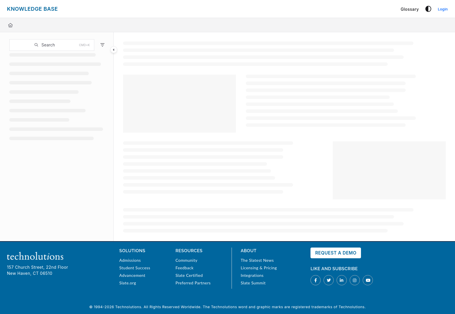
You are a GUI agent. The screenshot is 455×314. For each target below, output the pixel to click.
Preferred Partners (193, 282)
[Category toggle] (113, 49)
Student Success (134, 267)
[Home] (10, 25)
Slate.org (127, 282)
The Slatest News (257, 260)
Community (187, 260)
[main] (284, 136)
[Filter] (102, 44)
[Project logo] (32, 9)
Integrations (252, 275)
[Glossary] (410, 9)
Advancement (132, 275)
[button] (51, 45)
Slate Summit (253, 282)
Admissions (130, 260)
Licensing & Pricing (259, 267)
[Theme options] (428, 9)
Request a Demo (335, 253)
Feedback (185, 267)
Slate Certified (189, 275)
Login (443, 9)
